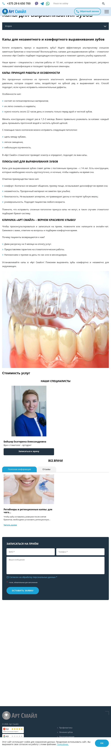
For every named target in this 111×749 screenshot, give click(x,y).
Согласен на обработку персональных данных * (32, 577)
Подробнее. (63, 744)
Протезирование (66, 737)
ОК (101, 743)
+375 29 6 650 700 (18, 3)
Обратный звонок (87, 11)
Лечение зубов (66, 732)
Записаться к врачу (28, 451)
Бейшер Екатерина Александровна (25, 441)
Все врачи (55, 460)
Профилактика (65, 728)
